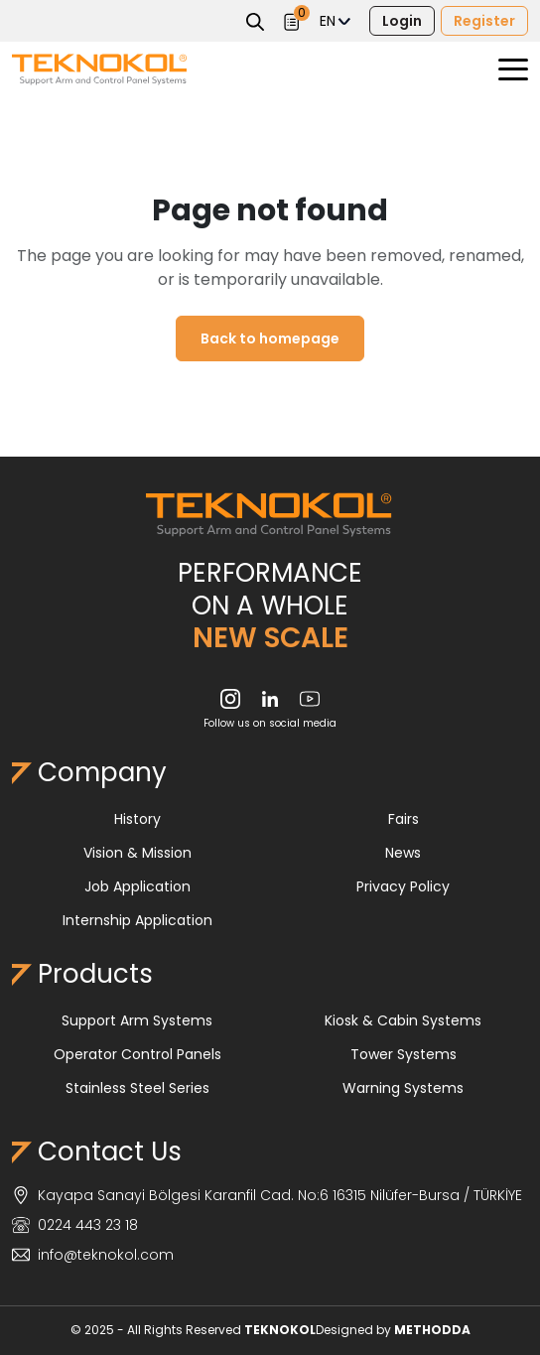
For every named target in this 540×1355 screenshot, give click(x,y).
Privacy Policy (403, 886)
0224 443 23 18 (75, 1225)
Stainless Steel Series (137, 1088)
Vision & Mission (137, 853)
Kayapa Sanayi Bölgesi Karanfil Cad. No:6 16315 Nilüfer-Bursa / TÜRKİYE (267, 1195)
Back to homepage (270, 338)
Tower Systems (403, 1054)
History (137, 819)
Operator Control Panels (137, 1054)
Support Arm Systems (137, 1020)
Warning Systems (403, 1088)
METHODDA (432, 1329)
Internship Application (137, 920)
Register (484, 21)
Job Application (137, 886)
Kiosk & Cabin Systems (403, 1020)
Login (402, 21)
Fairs (403, 819)
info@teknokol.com (93, 1255)
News (403, 853)
